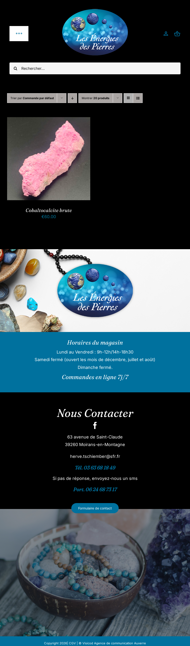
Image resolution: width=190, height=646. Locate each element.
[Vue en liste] (137, 98)
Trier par (32, 98)
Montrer (95, 98)
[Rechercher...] (95, 68)
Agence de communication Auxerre (120, 643)
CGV (72, 643)
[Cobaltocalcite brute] (48, 120)
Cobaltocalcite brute (49, 210)
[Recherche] (15, 68)
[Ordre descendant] (72, 98)
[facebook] (95, 425)
